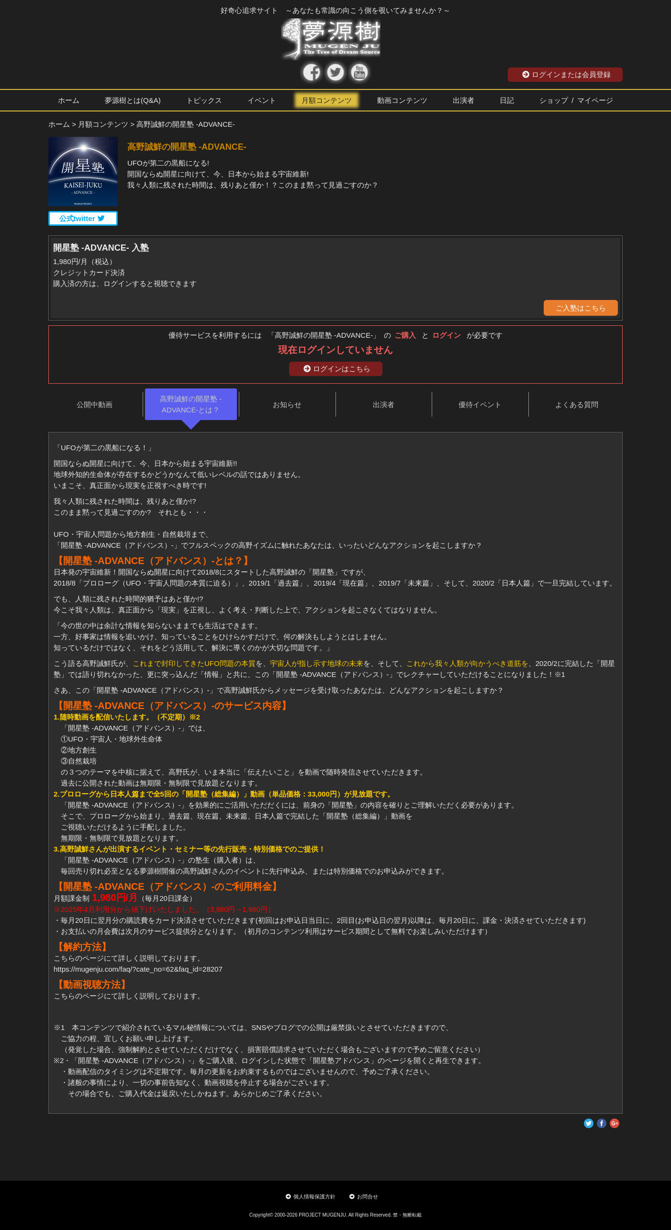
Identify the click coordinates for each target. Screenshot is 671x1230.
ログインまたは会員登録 (566, 74)
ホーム (68, 100)
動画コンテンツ (402, 100)
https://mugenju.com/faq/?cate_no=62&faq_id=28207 (138, 969)
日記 (507, 100)
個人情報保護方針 (311, 1196)
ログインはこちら (336, 369)
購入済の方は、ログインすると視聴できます (125, 283)
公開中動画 (94, 404)
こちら (64, 996)
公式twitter (82, 218)
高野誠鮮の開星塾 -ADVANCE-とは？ (191, 404)
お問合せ (363, 1196)
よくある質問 (576, 404)
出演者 (463, 100)
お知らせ (287, 404)
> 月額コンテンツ (100, 124)
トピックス (204, 100)
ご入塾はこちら (581, 308)
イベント (261, 100)
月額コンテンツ (327, 100)
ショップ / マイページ (576, 100)
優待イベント (480, 404)
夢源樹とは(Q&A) (133, 100)
